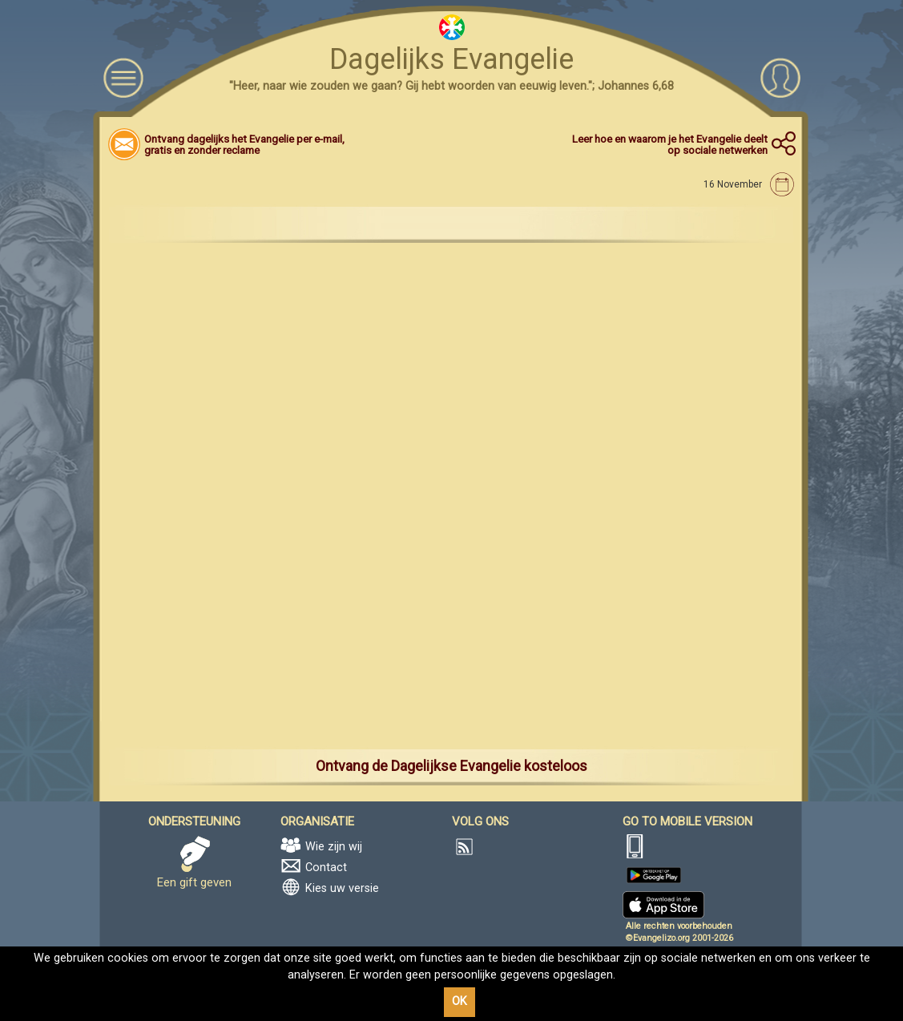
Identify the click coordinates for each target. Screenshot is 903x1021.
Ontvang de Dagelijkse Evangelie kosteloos (451, 765)
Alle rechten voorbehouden (679, 926)
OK (459, 1001)
